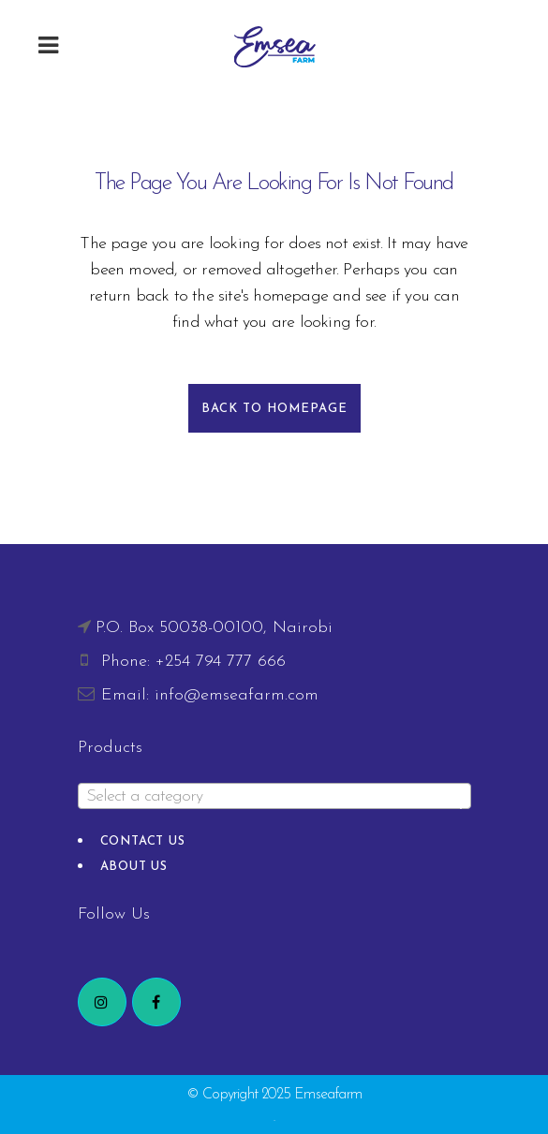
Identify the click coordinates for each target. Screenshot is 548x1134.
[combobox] (274, 796)
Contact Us (142, 841)
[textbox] (274, 797)
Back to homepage (274, 409)
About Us (134, 867)
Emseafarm (328, 1094)
